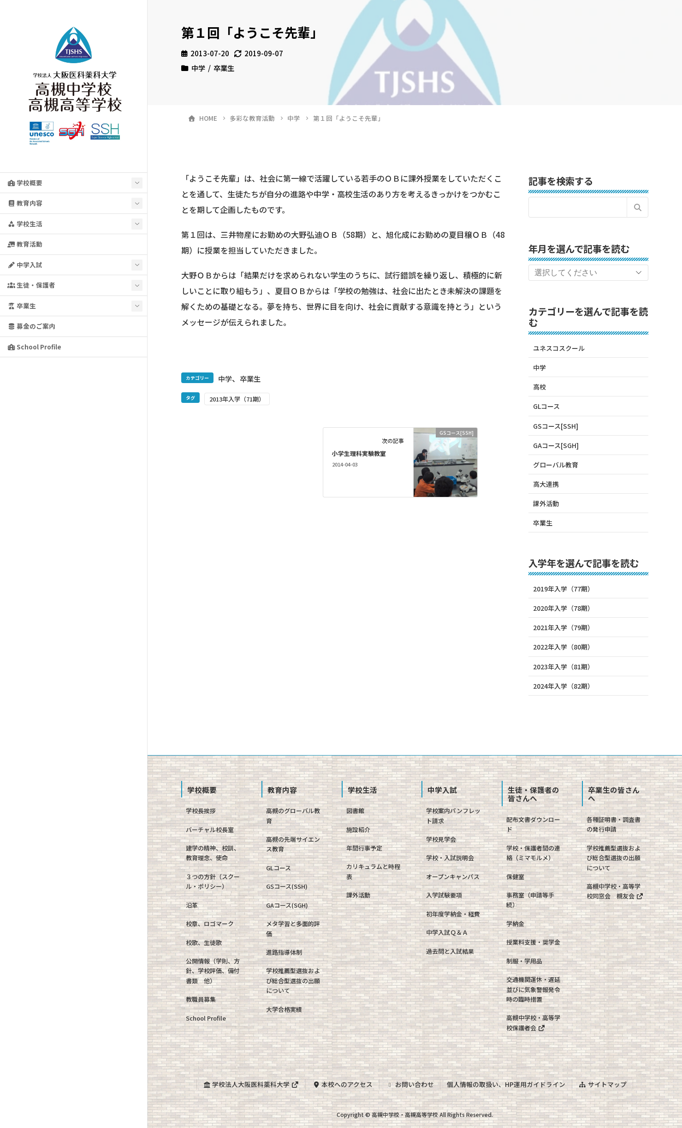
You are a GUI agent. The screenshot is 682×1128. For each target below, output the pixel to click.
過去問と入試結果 (450, 951)
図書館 (355, 810)
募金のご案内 (31, 326)
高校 (539, 386)
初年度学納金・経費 (453, 913)
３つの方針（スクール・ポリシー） (213, 881)
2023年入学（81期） (563, 666)
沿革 (192, 905)
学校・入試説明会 (450, 857)
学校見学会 (441, 839)
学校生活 (24, 223)
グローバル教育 (555, 464)
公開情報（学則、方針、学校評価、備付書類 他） (213, 971)
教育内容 (24, 202)
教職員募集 (201, 999)
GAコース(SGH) (287, 905)
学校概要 (24, 182)
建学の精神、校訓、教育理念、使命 (213, 853)
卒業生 (21, 305)
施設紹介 (358, 829)
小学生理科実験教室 (359, 453)
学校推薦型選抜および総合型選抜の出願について (293, 980)
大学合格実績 (284, 1009)
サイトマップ (603, 1084)
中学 (198, 68)
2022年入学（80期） (563, 646)
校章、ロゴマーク (210, 923)
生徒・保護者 (31, 284)
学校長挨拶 (201, 810)
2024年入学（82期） (563, 686)
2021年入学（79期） (563, 627)
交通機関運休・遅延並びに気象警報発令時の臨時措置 (533, 989)
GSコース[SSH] (555, 426)
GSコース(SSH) (287, 886)
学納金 (515, 923)
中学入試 (24, 264)
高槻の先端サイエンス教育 (293, 844)
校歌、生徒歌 (204, 942)
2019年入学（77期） (563, 588)
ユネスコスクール (559, 348)
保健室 (515, 876)
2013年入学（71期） (237, 399)
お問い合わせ (410, 1084)
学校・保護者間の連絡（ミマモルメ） (533, 853)
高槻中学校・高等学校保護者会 (533, 1022)
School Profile (34, 346)
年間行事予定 (364, 848)
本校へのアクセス (342, 1084)
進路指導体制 (284, 952)
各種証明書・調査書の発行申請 (613, 824)
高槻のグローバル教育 (293, 815)
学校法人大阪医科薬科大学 (251, 1084)
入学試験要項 (444, 895)
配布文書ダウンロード (533, 824)
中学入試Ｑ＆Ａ (447, 932)
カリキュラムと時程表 (373, 871)
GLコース (546, 406)
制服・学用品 (524, 961)
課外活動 (546, 503)
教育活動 (24, 243)
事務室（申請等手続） (530, 900)
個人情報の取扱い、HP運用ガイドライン (506, 1084)
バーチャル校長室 (210, 829)
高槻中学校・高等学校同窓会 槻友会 (615, 891)
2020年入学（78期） (563, 608)
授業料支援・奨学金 (533, 942)
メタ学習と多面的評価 (293, 928)
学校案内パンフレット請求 (453, 815)
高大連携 (546, 484)
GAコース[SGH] (556, 445)
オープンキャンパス (453, 876)
